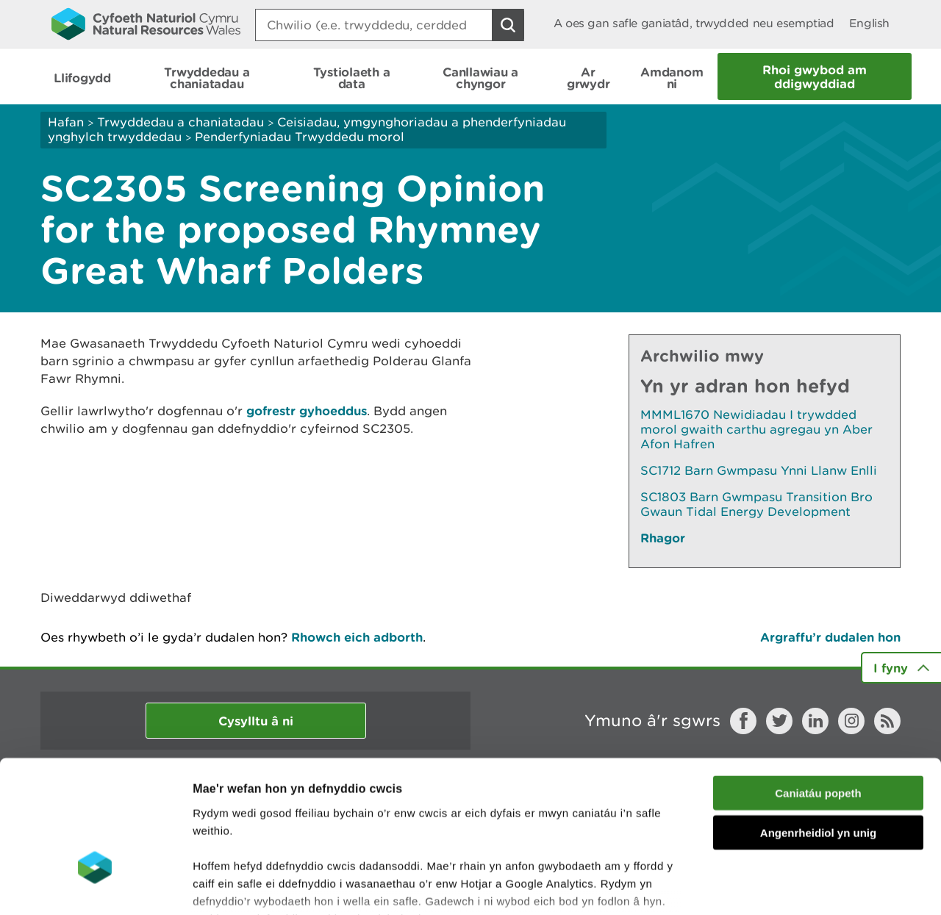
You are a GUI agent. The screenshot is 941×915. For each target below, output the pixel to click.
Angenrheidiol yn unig (818, 726)
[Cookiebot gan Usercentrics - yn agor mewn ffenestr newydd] (94, 886)
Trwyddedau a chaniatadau (180, 122)
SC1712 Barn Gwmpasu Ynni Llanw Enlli (758, 470)
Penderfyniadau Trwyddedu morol (299, 136)
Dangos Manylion (817, 886)
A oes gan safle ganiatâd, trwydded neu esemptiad (694, 23)
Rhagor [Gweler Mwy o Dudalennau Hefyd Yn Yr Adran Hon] (662, 538)
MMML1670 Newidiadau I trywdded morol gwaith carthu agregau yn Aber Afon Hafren (756, 429)
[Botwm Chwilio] (508, 25)
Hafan (66, 122)
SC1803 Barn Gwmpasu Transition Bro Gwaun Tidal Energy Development (756, 504)
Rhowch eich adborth (357, 637)
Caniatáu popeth (818, 687)
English (869, 23)
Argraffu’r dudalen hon (830, 637)
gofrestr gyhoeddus (306, 410)
